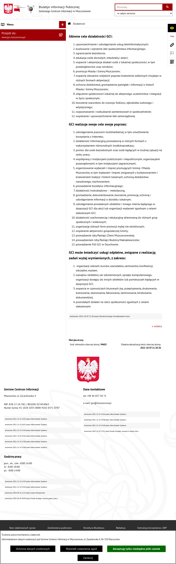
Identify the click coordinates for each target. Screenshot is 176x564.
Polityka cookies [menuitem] (11, 162)
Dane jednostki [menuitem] (10, 31)
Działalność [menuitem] (8, 52)
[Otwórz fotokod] (172, 61)
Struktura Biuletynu (93, 527)
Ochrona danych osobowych (33, 548)
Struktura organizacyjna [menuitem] (15, 38)
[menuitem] (33, 61)
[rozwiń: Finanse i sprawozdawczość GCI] (63, 127)
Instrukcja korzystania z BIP (152, 527)
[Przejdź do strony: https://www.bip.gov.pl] (172, 36)
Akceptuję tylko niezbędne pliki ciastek (136, 549)
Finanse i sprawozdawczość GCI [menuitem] (20, 127)
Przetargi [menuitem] (6, 134)
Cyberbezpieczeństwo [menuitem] (14, 155)
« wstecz (157, 326)
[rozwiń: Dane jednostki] (63, 31)
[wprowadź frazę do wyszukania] (139, 7)
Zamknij (88, 558)
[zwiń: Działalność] (63, 52)
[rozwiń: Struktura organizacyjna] (63, 38)
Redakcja (120, 527)
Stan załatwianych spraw (22, 527)
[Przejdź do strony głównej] (47, 9)
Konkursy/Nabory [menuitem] (11, 141)
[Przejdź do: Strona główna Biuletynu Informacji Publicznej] (69, 23)
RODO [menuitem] (5, 148)
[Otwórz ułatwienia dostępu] (172, 28)
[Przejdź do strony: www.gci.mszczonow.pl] (172, 45)
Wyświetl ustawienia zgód (81, 548)
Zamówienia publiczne (59, 527)
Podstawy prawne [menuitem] (11, 45)
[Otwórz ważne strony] (172, 53)
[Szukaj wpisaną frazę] (167, 7)
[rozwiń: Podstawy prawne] (63, 45)
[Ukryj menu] (62, 24)
